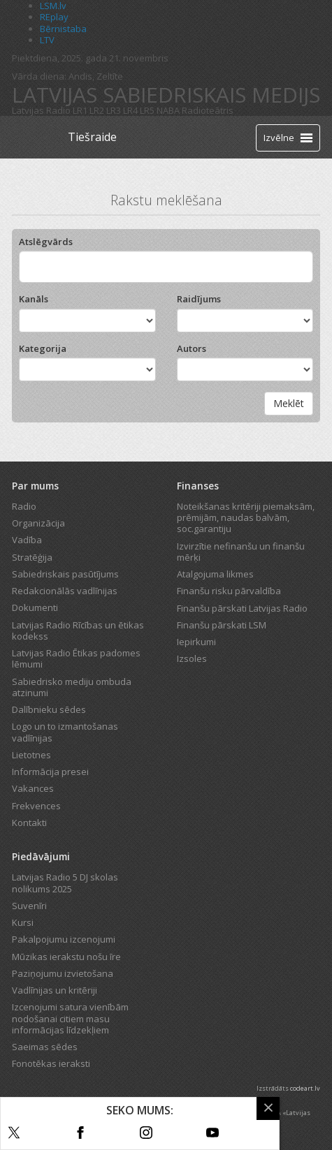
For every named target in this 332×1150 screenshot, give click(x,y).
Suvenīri (29, 905)
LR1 (80, 110)
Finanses (198, 485)
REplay (54, 16)
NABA (168, 110)
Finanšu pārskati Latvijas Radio (242, 608)
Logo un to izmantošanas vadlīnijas (65, 732)
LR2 (96, 110)
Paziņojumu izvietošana (62, 973)
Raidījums (199, 298)
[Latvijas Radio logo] (36, 137)
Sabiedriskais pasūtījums (65, 574)
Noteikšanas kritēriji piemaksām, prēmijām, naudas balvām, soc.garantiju (246, 518)
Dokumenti (35, 607)
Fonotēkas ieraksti (51, 1063)
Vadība (27, 539)
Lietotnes (31, 755)
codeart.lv (305, 1088)
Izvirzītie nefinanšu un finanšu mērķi (241, 551)
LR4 (130, 110)
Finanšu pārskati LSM (221, 625)
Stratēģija (32, 557)
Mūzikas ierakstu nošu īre (66, 956)
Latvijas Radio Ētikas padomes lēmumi (76, 658)
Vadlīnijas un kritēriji (54, 990)
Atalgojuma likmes (215, 574)
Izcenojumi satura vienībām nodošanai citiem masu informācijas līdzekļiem (70, 1018)
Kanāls (33, 298)
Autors (191, 348)
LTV (47, 40)
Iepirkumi (196, 641)
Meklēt (288, 403)
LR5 (147, 110)
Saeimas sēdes (45, 1046)
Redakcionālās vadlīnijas (64, 590)
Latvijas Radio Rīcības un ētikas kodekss (78, 630)
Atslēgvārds (46, 241)
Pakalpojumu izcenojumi (63, 939)
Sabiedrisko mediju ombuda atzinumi (71, 687)
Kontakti (29, 822)
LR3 (113, 110)
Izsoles (192, 658)
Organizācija (38, 523)
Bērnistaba (63, 28)
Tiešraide (92, 137)
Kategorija (42, 348)
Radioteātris (207, 110)
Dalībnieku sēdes (49, 709)
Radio (24, 506)
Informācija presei (50, 771)
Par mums (35, 485)
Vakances (33, 788)
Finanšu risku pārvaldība (229, 590)
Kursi (23, 922)
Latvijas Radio (41, 110)
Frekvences (36, 805)
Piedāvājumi (41, 856)
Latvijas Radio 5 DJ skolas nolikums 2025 (65, 882)
